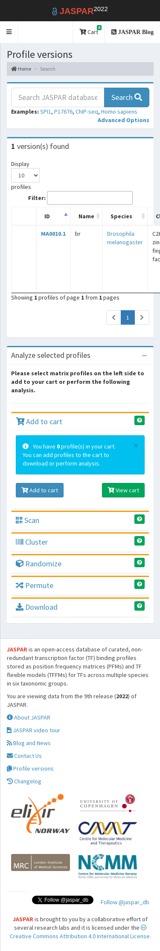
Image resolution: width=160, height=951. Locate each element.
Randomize (38, 563)
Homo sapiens (119, 111)
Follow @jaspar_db (125, 902)
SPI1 (45, 111)
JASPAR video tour (33, 730)
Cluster (32, 542)
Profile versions (30, 768)
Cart (90, 30)
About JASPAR (28, 717)
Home (21, 69)
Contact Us (24, 756)
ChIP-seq (87, 111)
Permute (34, 585)
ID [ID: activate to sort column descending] (47, 216)
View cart (123, 490)
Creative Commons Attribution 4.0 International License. (80, 932)
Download (37, 607)
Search (126, 97)
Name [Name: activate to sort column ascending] (86, 216)
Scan (27, 520)
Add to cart (39, 421)
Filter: (80, 198)
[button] (9, 32)
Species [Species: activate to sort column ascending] (121, 216)
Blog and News (29, 743)
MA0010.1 (53, 233)
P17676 (63, 111)
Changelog (24, 781)
